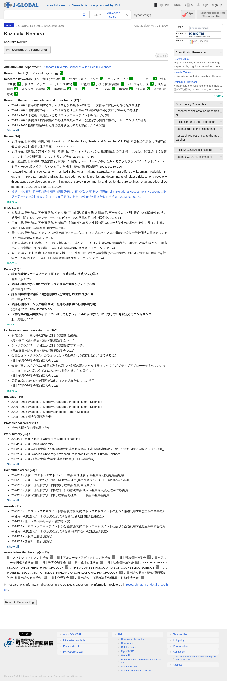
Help (166, 5)
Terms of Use (180, 634)
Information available (74, 640)
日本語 (177, 5)
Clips (190, 15)
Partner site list (71, 646)
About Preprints (129, 666)
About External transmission (136, 670)
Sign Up (217, 5)
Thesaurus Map (212, 15)
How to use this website (133, 639)
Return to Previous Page (20, 602)
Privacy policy (180, 646)
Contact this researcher (31, 51)
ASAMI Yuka (181, 58)
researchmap (135, 584)
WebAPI (125, 655)
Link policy (178, 640)
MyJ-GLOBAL (128, 651)
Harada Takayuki (183, 72)
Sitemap (177, 664)
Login (204, 5)
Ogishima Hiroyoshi (185, 81)
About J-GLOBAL (72, 634)
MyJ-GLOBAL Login (73, 651)
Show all (13, 130)
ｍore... (218, 95)
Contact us (179, 651)
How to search (128, 643)
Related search (129, 647)
